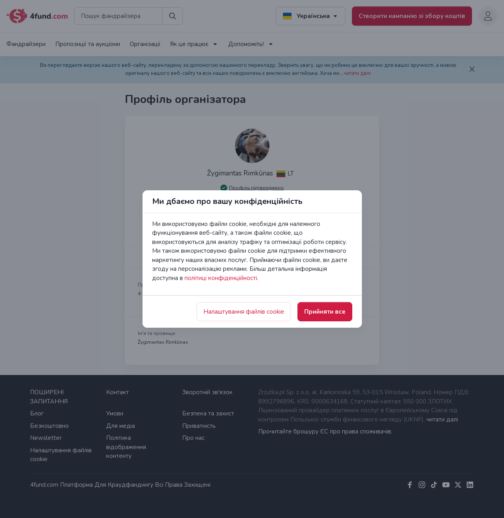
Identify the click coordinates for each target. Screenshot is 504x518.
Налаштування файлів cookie (243, 312)
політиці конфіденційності (221, 278)
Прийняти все (324, 312)
